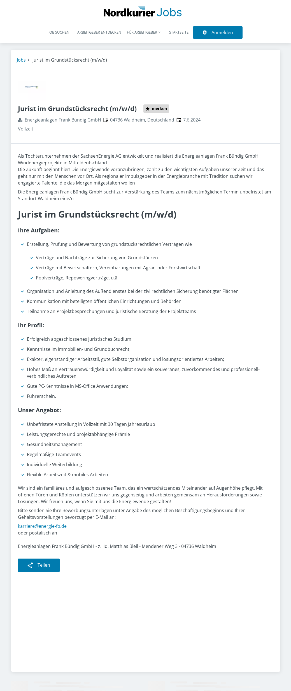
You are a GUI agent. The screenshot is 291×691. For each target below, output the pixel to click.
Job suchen (58, 32)
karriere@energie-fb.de (42, 526)
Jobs (21, 60)
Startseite (178, 32)
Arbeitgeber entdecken (99, 32)
